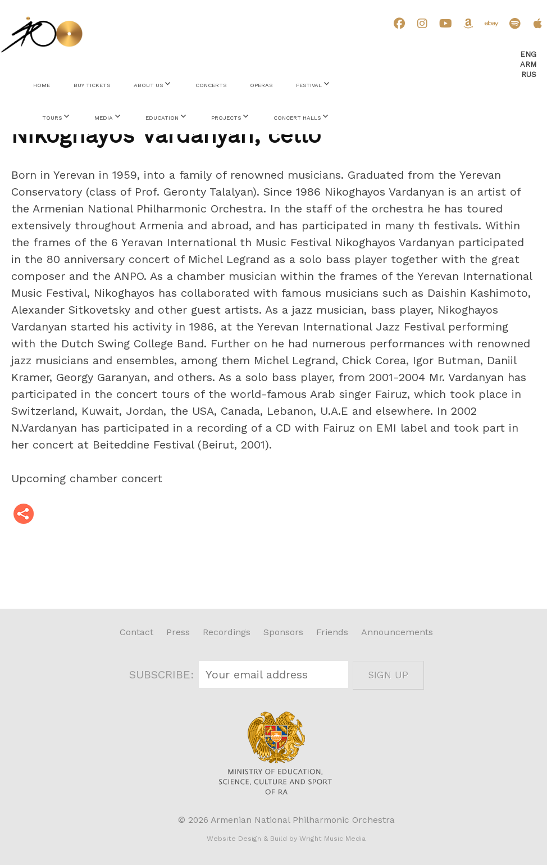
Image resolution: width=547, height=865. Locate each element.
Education (162, 118)
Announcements (397, 632)
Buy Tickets (92, 85)
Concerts (210, 85)
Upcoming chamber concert (86, 478)
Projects (226, 118)
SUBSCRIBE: (163, 674)
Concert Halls (297, 118)
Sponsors (283, 632)
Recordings (226, 632)
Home (41, 85)
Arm (528, 64)
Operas (261, 85)
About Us (148, 85)
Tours (52, 118)
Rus (528, 74)
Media (103, 118)
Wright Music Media (332, 839)
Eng (528, 54)
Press (178, 632)
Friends (332, 632)
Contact (136, 632)
